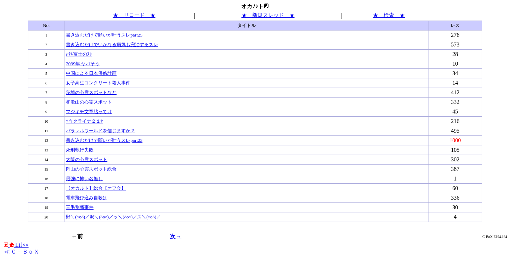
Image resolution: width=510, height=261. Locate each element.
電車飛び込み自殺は (86, 197)
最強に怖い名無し (84, 178)
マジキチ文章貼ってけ (89, 111)
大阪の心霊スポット (86, 159)
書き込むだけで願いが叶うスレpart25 (104, 35)
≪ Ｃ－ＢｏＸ (21, 252)
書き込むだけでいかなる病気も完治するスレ (112, 44)
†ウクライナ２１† (84, 121)
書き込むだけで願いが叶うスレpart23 (104, 140)
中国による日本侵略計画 (91, 73)
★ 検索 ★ (389, 15)
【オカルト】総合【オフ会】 (96, 188)
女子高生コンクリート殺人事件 (98, 82)
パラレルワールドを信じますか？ (100, 130)
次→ (175, 236)
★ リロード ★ (134, 15)
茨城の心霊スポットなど (91, 92)
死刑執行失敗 (80, 149)
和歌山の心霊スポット (89, 102)
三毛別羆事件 (80, 207)
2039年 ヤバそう (83, 63)
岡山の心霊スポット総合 (91, 169)
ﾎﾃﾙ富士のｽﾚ (79, 54)
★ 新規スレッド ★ (268, 15)
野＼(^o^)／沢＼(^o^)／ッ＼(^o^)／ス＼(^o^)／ (113, 217)
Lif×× (16, 245)
